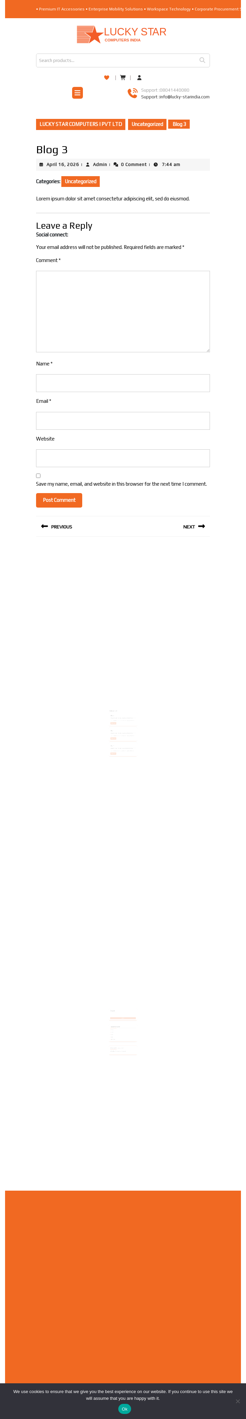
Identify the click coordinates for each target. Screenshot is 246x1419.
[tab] (77, 94)
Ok (124, 1409)
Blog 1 (115, 723)
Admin (100, 164)
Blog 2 (115, 712)
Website (45, 439)
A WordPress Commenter (117, 1037)
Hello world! (123, 1037)
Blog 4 (115, 734)
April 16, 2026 (63, 164)
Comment (48, 260)
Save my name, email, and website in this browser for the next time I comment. (121, 484)
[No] (237, 1401)
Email (43, 401)
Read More (116, 718)
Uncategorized (147, 124)
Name (44, 363)
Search (204, 60)
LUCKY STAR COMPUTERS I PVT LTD (80, 124)
